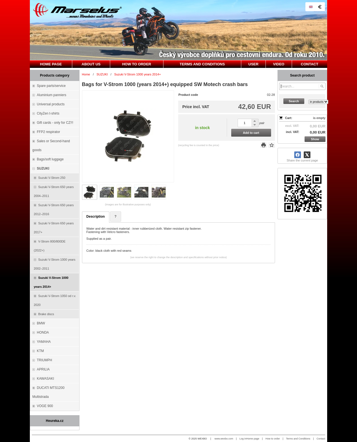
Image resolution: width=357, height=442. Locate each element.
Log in (242, 438)
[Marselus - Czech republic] (178, 30)
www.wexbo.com (223, 438)
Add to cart (251, 132)
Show (315, 139)
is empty (319, 118)
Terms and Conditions (298, 438)
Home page (252, 438)
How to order (273, 438)
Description (95, 216)
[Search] (322, 86)
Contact (321, 438)
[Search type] (318, 102)
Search (294, 101)
